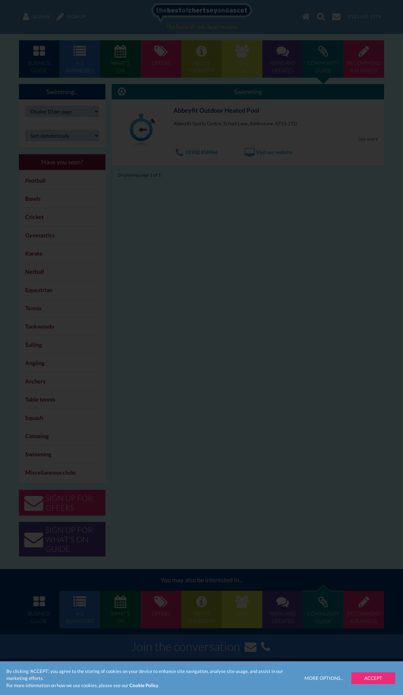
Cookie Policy (143, 685)
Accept (373, 678)
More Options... (323, 678)
